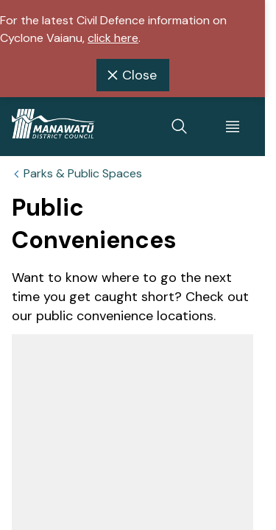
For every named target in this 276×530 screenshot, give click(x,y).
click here (113, 38)
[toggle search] (179, 126)
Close (130, 75)
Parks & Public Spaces (83, 174)
